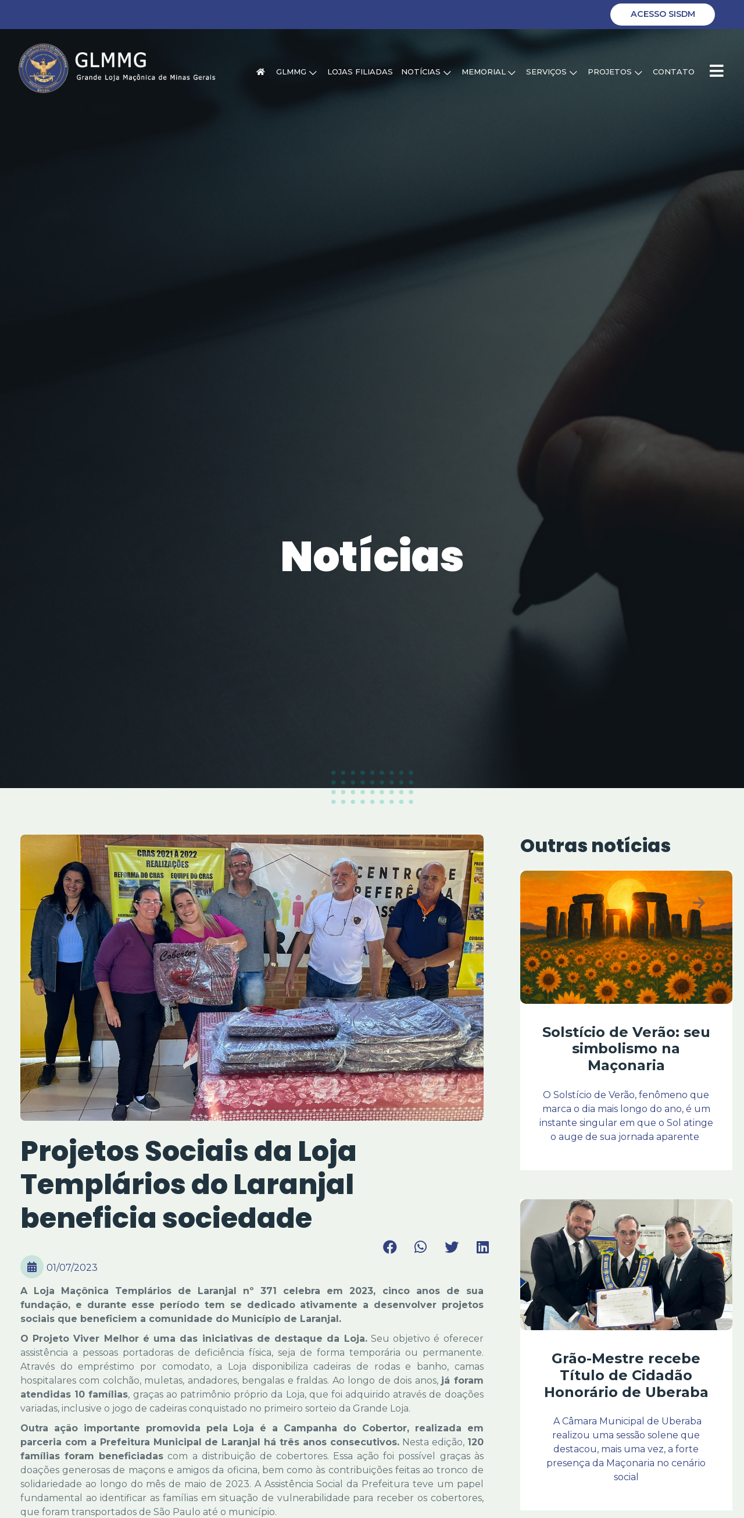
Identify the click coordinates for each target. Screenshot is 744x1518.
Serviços (551, 71)
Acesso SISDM (663, 14)
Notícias (425, 71)
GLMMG (296, 71)
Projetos (615, 71)
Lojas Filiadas (360, 71)
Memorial (489, 71)
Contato (674, 71)
